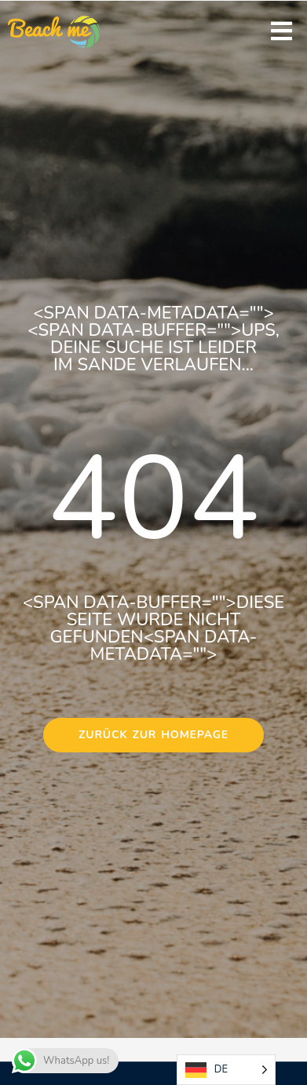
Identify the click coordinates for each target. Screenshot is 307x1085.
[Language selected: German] (226, 1069)
